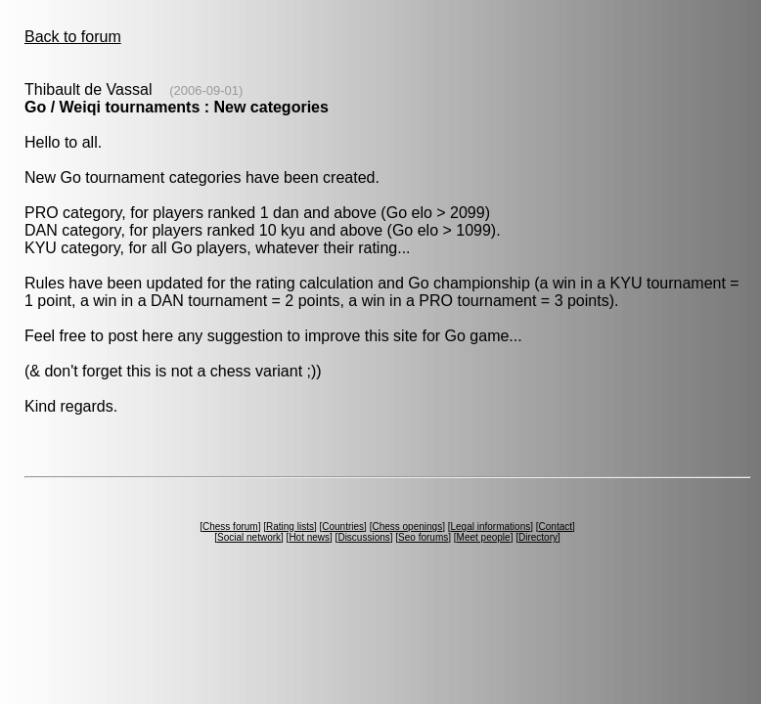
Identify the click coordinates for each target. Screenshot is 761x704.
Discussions (363, 537)
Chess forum (230, 526)
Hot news (309, 537)
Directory (538, 537)
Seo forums (423, 537)
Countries (343, 526)
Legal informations (490, 526)
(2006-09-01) (206, 90)
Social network (249, 537)
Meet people (484, 537)
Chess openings (407, 526)
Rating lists (290, 526)
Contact (555, 526)
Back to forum (72, 36)
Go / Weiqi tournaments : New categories (176, 107)
